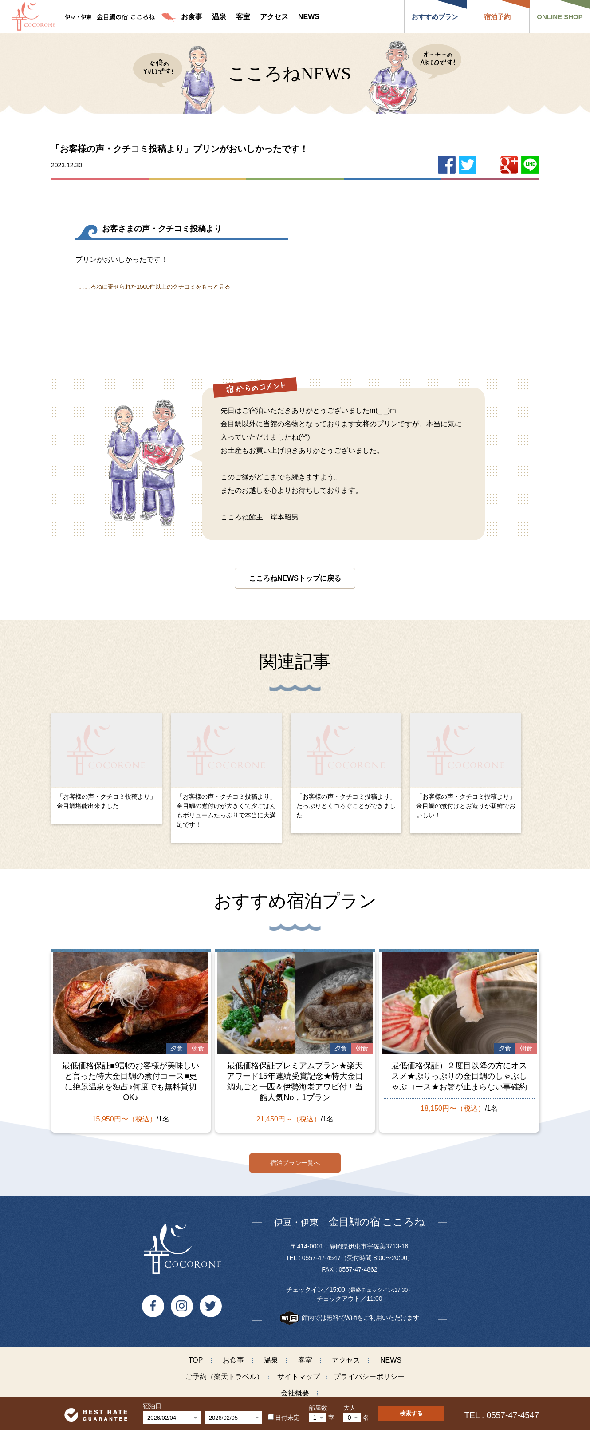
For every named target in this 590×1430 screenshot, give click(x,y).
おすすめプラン (435, 16)
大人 (349, 1408)
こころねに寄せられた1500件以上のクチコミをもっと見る (154, 286)
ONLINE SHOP (559, 16)
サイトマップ (298, 1372)
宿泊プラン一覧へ (295, 1158)
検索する (411, 1413)
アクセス (346, 1356)
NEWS (390, 1356)
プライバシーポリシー (369, 1372)
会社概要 (295, 1389)
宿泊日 (152, 1406)
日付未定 (284, 1417)
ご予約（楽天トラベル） (224, 1372)
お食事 (233, 1356)
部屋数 (318, 1408)
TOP (196, 1356)
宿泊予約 (497, 16)
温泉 (271, 1356)
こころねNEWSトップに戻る (295, 578)
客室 (305, 1356)
